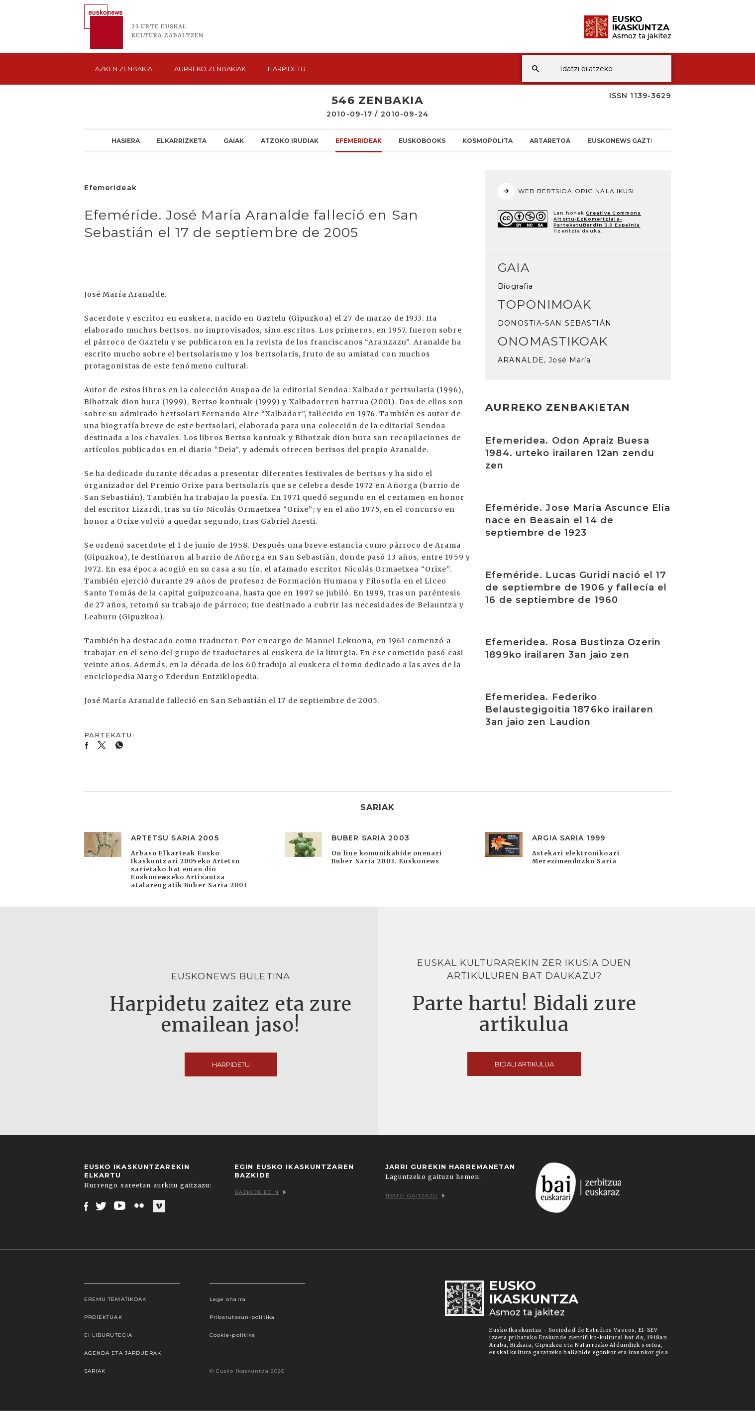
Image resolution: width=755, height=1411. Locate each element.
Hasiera (125, 140)
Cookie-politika (233, 1335)
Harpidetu (287, 69)
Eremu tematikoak (115, 1299)
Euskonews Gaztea (623, 140)
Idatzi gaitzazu (415, 1195)
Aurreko (210, 69)
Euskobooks (422, 140)
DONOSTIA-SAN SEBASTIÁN (555, 323)
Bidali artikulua (524, 1064)
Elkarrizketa (182, 140)
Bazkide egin (260, 1192)
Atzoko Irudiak (290, 140)
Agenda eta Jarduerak (122, 1353)
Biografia (515, 286)
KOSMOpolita (487, 140)
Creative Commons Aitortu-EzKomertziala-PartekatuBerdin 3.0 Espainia (597, 219)
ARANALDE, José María (544, 359)
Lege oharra (228, 1299)
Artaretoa (550, 140)
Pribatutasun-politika (242, 1317)
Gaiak (233, 140)
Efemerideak (358, 140)
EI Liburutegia (108, 1335)
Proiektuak (103, 1317)
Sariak (95, 1371)
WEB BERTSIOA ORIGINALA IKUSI (566, 191)
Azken (123, 69)
